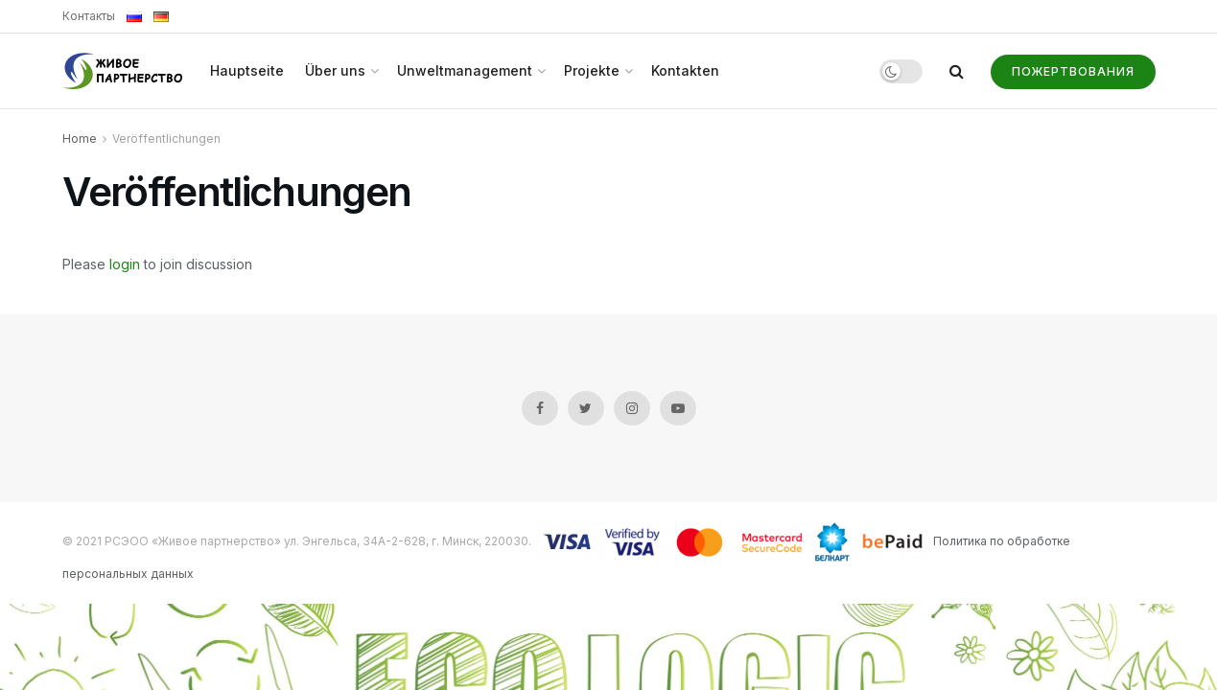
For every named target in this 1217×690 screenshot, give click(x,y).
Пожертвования (1073, 71)
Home (79, 138)
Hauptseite (247, 70)
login (124, 264)
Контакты (88, 16)
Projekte (592, 70)
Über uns (335, 70)
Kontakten (685, 70)
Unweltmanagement (464, 70)
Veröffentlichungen (166, 138)
